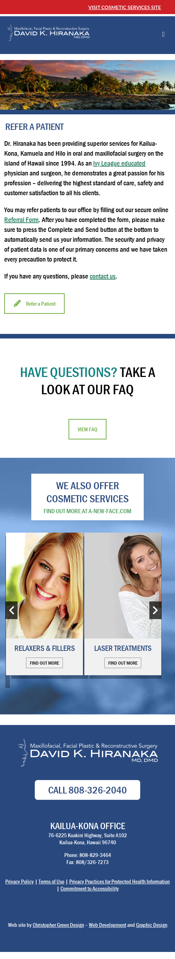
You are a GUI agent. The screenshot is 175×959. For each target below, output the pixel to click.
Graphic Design (151, 924)
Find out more (44, 663)
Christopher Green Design (58, 924)
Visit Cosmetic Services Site (124, 7)
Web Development (107, 924)
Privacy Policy (19, 881)
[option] (44, 604)
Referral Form (21, 219)
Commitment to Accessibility (89, 888)
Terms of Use (51, 881)
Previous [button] (11, 610)
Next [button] (155, 610)
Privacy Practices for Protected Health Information (119, 881)
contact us (103, 275)
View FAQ (87, 429)
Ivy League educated (119, 162)
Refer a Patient (35, 303)
